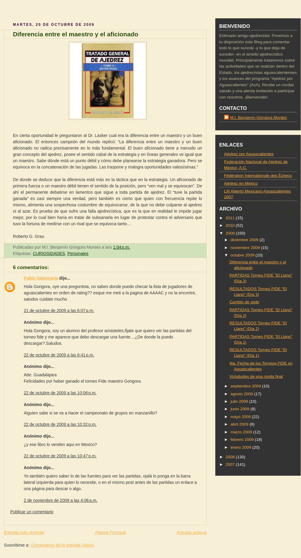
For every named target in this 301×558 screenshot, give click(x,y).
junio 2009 (240, 409)
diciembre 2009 (245, 240)
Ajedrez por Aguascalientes (249, 154)
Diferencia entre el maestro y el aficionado (75, 34)
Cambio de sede (244, 302)
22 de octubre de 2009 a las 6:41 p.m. (59, 355)
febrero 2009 (242, 439)
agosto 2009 (242, 394)
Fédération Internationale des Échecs (258, 175)
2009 (231, 233)
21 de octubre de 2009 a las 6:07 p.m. (59, 310)
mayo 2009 (241, 416)
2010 (231, 225)
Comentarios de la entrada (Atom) (62, 545)
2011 (231, 218)
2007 (231, 464)
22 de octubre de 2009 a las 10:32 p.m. (60, 424)
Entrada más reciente (24, 532)
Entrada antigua (192, 532)
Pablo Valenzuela (41, 278)
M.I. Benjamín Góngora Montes (258, 117)
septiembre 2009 (246, 386)
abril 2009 (240, 424)
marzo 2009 (241, 432)
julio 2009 (239, 401)
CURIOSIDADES (49, 253)
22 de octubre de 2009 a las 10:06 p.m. (60, 392)
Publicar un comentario (32, 511)
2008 (231, 457)
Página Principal (110, 532)
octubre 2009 (242, 255)
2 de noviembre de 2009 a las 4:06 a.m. (60, 500)
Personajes (77, 253)
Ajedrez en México (241, 183)
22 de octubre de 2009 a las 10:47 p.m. (60, 455)
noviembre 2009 (245, 247)
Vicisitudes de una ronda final (256, 376)
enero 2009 (241, 447)
